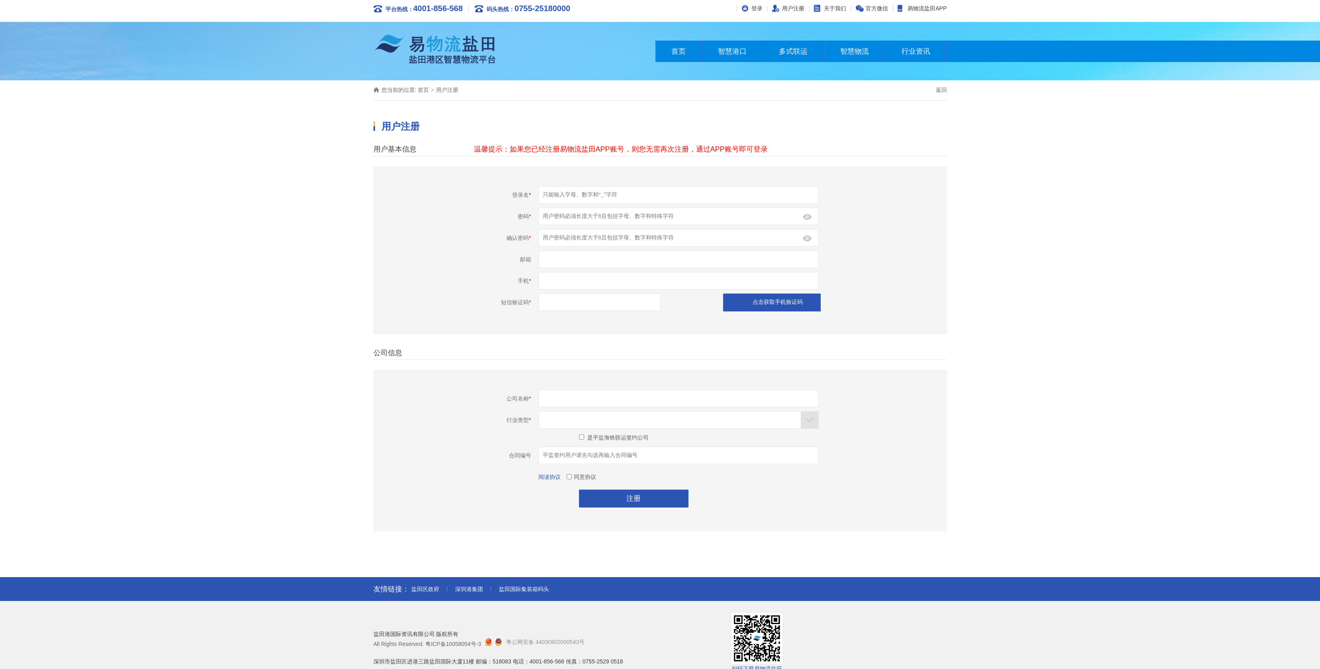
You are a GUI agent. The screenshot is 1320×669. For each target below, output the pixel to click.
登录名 (521, 195)
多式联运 (793, 51)
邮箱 (525, 259)
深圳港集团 (469, 589)
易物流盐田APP (926, 8)
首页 (678, 51)
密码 (524, 216)
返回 (941, 90)
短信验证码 (516, 302)
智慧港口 (732, 51)
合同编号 (520, 455)
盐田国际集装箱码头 (524, 589)
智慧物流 (854, 51)
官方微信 (877, 8)
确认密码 (518, 238)
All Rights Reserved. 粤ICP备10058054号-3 (427, 644)
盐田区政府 (425, 589)
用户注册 (793, 8)
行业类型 (518, 420)
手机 (524, 281)
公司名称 (518, 398)
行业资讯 (916, 51)
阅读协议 (549, 477)
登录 (757, 8)
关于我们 (835, 8)
